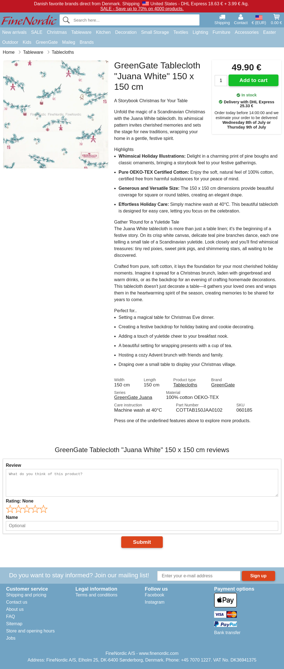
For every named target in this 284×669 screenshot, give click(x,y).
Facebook (154, 595)
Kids (27, 42)
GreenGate (47, 42)
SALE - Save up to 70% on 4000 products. (142, 8)
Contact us (16, 602)
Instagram (154, 602)
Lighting (200, 32)
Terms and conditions (96, 595)
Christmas (57, 32)
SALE (36, 32)
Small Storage (155, 32)
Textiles (180, 32)
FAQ (10, 616)
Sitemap (14, 623)
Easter (269, 32)
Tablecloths (185, 385)
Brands (87, 42)
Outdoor (10, 42)
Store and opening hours (30, 631)
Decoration (125, 32)
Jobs (11, 638)
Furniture (221, 32)
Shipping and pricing (26, 595)
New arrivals (14, 32)
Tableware (81, 32)
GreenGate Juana (133, 397)
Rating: (20, 501)
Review (13, 465)
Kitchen (103, 32)
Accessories (247, 32)
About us (15, 609)
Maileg (68, 42)
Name (12, 517)
